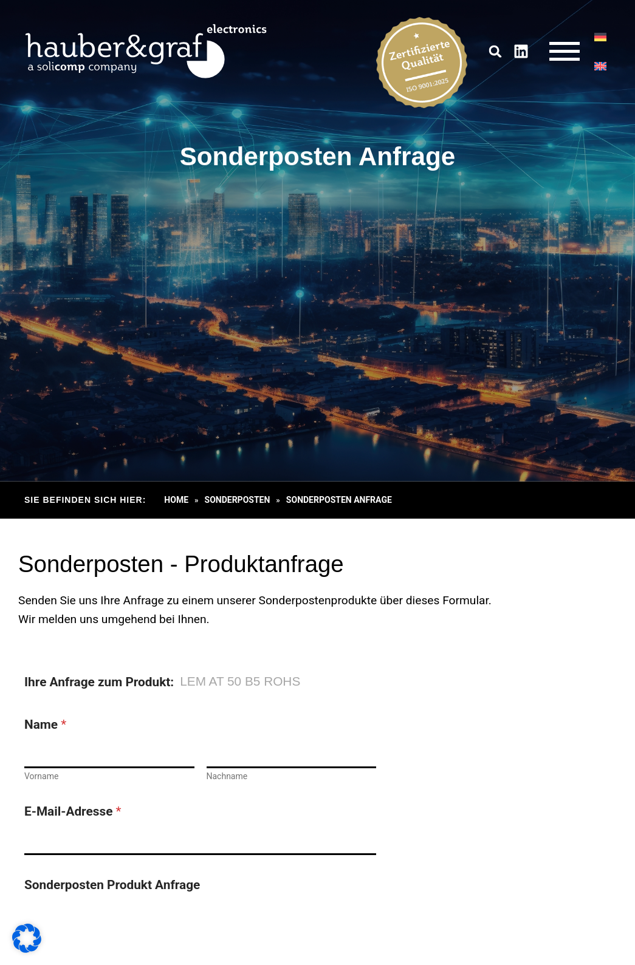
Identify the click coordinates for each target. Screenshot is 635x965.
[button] (496, 51)
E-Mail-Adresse (73, 811)
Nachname (227, 776)
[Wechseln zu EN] (600, 66)
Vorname (41, 776)
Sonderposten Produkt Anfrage (112, 885)
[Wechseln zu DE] (600, 37)
